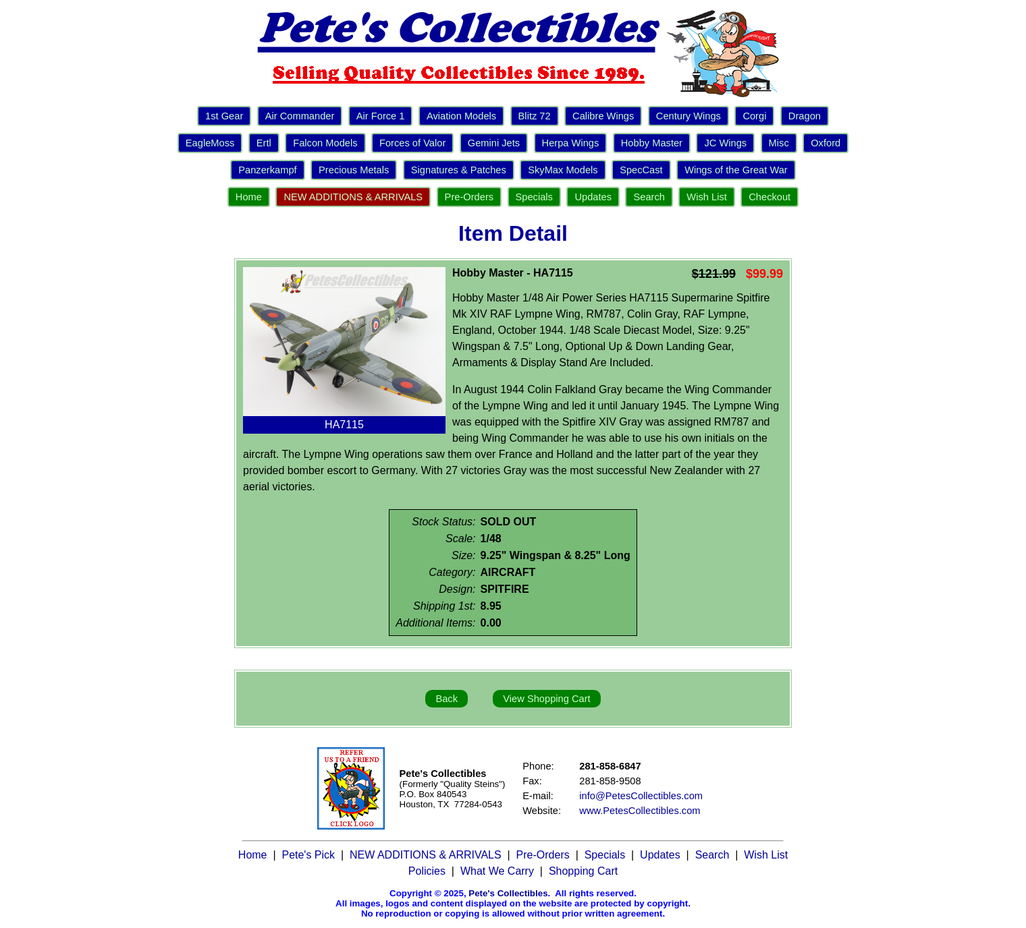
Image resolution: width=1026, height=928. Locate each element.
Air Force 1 (380, 116)
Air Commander (300, 116)
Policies (427, 871)
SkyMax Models (562, 170)
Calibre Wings (603, 116)
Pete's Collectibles (507, 893)
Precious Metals (354, 170)
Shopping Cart (583, 871)
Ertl (263, 143)
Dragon (804, 116)
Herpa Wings (570, 143)
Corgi (754, 116)
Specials (534, 197)
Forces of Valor (412, 143)
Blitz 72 (534, 116)
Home (249, 197)
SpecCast (641, 170)
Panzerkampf (267, 170)
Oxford (825, 143)
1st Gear (224, 116)
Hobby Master (651, 143)
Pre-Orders (469, 197)
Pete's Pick (308, 855)
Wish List (706, 197)
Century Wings (688, 116)
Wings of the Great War (736, 170)
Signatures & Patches (458, 170)
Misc (779, 143)
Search (648, 197)
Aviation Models (461, 116)
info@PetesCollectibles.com (641, 795)
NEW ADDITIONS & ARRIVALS (353, 197)
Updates (593, 197)
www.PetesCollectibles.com (639, 810)
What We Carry (497, 871)
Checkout (769, 197)
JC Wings (725, 143)
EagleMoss (210, 143)
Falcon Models (325, 143)
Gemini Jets (494, 143)
